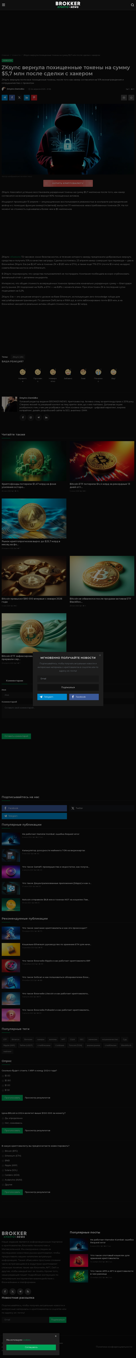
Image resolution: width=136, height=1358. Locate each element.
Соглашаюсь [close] (31, 1347)
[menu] (3, 5)
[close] (55, 1336)
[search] (132, 5)
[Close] (100, 655)
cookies (26, 1340)
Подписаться (68, 687)
